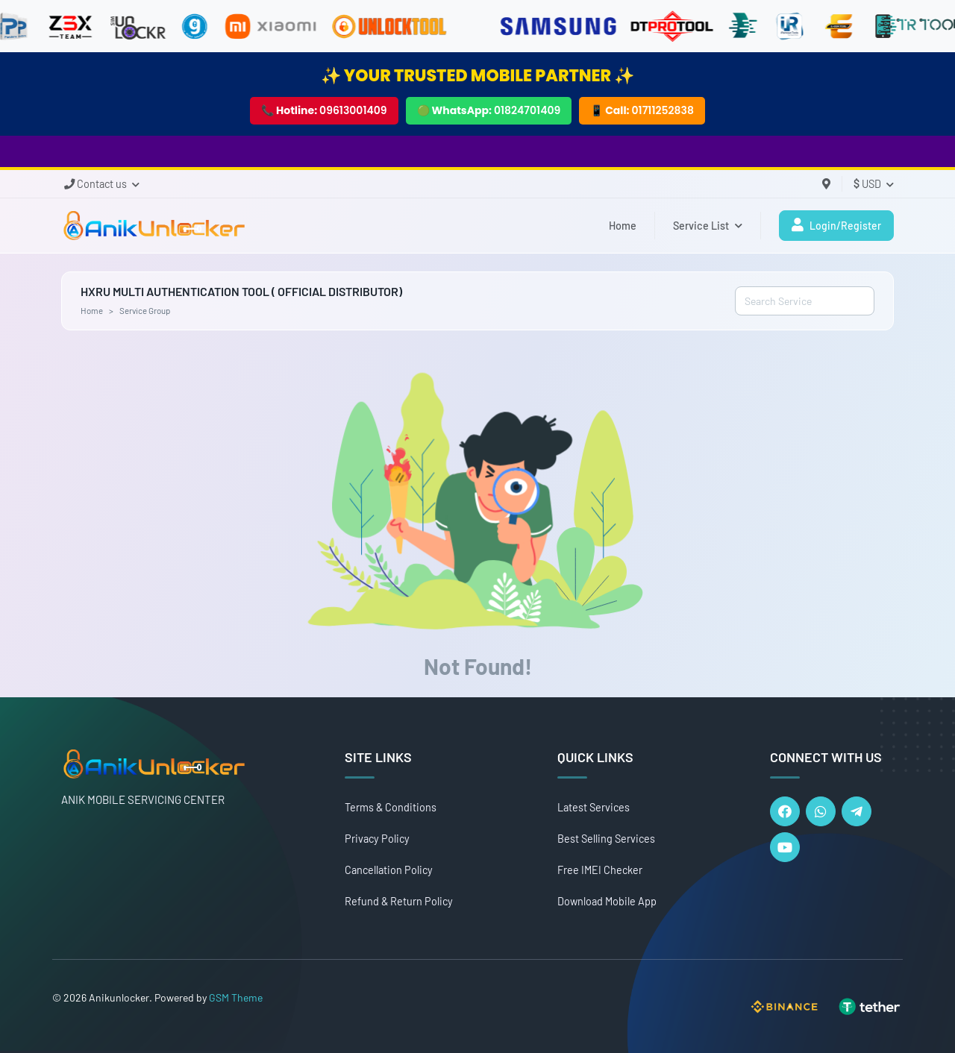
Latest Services (593, 807)
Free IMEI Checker (599, 870)
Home (622, 225)
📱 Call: (642, 110)
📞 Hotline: (324, 110)
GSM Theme (236, 997)
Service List (707, 225)
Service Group (144, 310)
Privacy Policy (377, 838)
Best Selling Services (606, 838)
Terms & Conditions (390, 807)
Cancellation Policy (389, 870)
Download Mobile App (607, 901)
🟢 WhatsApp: (489, 110)
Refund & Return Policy (399, 901)
